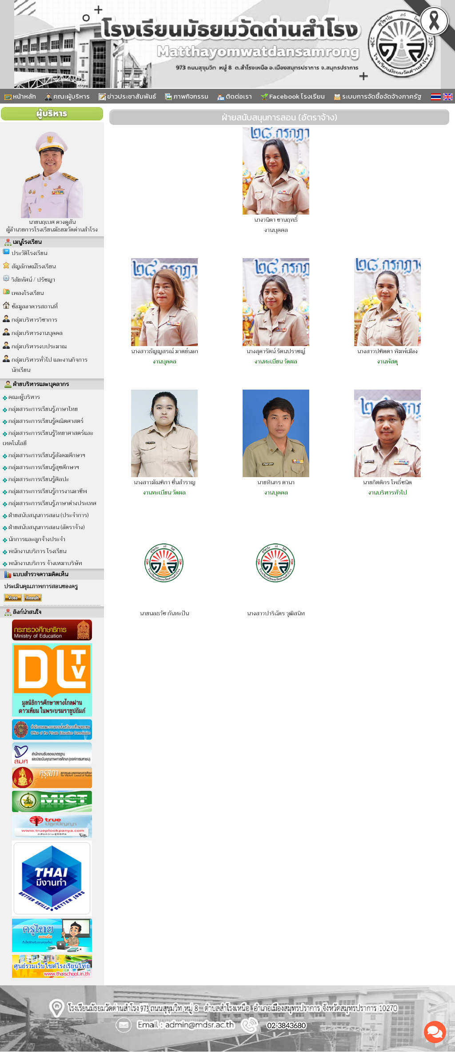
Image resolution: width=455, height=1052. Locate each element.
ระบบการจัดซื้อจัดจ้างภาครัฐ (378, 96)
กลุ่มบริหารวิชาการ (34, 320)
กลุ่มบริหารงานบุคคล (37, 333)
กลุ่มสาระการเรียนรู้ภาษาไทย (40, 409)
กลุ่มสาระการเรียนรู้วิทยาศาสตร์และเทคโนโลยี (48, 438)
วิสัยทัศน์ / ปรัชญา (33, 280)
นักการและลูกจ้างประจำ (34, 539)
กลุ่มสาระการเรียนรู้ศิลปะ (36, 479)
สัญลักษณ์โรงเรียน (34, 266)
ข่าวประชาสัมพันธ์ (127, 96)
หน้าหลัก (20, 96)
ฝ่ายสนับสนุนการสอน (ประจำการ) (46, 515)
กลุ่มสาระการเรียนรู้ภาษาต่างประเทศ (49, 503)
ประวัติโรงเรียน (29, 253)
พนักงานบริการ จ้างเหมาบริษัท (42, 563)
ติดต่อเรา (234, 96)
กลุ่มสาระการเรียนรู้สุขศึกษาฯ (41, 467)
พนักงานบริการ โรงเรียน (34, 551)
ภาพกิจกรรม (186, 96)
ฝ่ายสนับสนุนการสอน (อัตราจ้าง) (44, 527)
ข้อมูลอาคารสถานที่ (35, 306)
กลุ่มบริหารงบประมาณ (39, 346)
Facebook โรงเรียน (293, 96)
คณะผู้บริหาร (67, 96)
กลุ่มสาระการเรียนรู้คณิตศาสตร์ (43, 421)
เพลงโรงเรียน (28, 293)
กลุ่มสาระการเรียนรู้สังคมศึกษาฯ (44, 455)
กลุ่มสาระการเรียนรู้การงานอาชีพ (45, 491)
